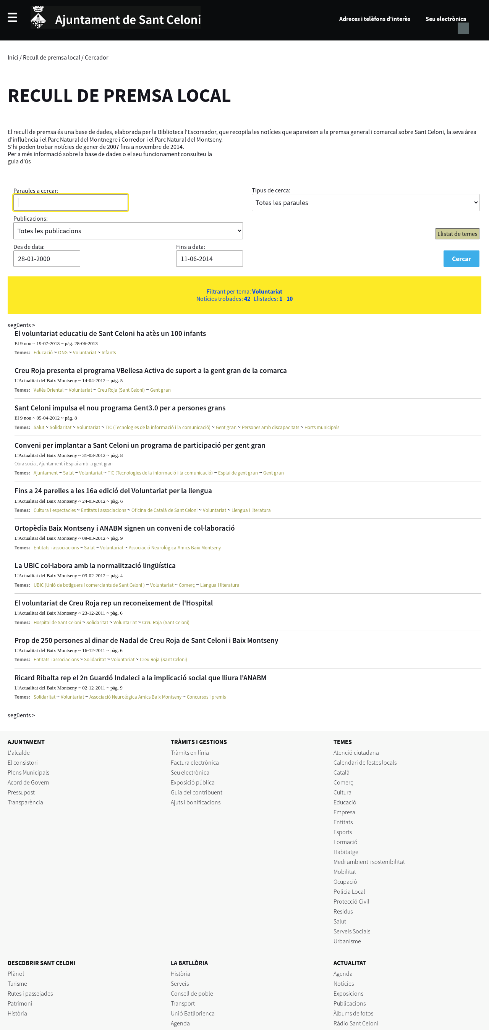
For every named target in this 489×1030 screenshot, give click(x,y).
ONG (63, 352)
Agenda (180, 1023)
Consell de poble (192, 993)
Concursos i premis (206, 697)
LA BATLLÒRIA (189, 963)
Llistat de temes (457, 233)
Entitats (343, 822)
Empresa (344, 812)
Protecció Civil (351, 901)
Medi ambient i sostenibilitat (369, 861)
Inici (13, 57)
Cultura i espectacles (55, 510)
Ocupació (345, 881)
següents (21, 325)
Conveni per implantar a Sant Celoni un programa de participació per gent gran (140, 445)
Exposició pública (193, 782)
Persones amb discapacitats (270, 427)
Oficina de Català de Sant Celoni (164, 510)
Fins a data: (190, 246)
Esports (343, 832)
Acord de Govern (28, 782)
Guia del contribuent (196, 792)
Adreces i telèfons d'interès (374, 19)
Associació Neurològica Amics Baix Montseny (175, 547)
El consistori (23, 762)
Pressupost (21, 792)
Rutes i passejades (30, 993)
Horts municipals (321, 427)
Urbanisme (347, 941)
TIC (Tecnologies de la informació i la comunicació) (157, 427)
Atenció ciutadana (356, 752)
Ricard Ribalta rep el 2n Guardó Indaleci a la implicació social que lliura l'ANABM (140, 677)
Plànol (16, 973)
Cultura (342, 792)
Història (17, 1013)
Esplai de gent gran (238, 473)
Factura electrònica (195, 762)
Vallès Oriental (48, 390)
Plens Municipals (28, 772)
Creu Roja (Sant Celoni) (121, 390)
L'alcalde (19, 752)
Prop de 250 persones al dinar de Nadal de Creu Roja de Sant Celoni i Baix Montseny (147, 640)
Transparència (25, 802)
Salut (39, 427)
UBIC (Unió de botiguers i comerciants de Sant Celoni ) (89, 585)
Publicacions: (30, 218)
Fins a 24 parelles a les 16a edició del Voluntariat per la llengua (113, 490)
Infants (109, 352)
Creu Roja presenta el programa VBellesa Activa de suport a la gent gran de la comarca (151, 370)
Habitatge (346, 852)
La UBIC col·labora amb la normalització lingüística (95, 565)
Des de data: (29, 246)
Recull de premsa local (51, 57)
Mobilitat (345, 871)
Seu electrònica (446, 19)
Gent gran (160, 390)
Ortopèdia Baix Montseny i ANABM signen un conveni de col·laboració (125, 528)
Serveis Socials (352, 931)
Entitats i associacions (103, 510)
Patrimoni (20, 1003)
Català (342, 772)
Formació (346, 842)
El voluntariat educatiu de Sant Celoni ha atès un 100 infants (110, 333)
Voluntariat (84, 352)
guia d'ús (19, 161)
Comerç (187, 585)
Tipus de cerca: (271, 190)
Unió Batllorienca (193, 1013)
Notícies (344, 983)
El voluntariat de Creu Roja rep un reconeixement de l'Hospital (114, 602)
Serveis (180, 983)
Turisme (17, 983)
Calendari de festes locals (365, 762)
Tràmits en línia (190, 752)
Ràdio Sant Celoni (356, 1023)
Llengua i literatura (251, 510)
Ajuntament (46, 473)
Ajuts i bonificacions (195, 802)
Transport (183, 1003)
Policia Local (349, 891)
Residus (343, 911)
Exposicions (348, 993)
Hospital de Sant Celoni (57, 622)
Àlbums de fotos (353, 1013)
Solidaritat (60, 427)
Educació (43, 352)
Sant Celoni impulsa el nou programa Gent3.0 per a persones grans (120, 407)
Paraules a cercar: (35, 190)
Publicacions (350, 1003)
